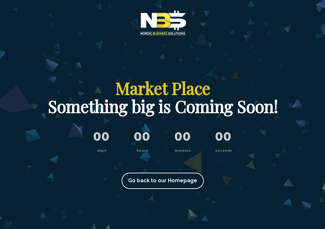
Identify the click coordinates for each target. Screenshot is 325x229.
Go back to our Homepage (162, 180)
